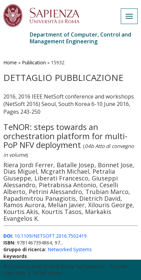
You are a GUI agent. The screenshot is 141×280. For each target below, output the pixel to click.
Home (10, 62)
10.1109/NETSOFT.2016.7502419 (45, 236)
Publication (34, 62)
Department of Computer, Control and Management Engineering (80, 38)
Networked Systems (70, 249)
